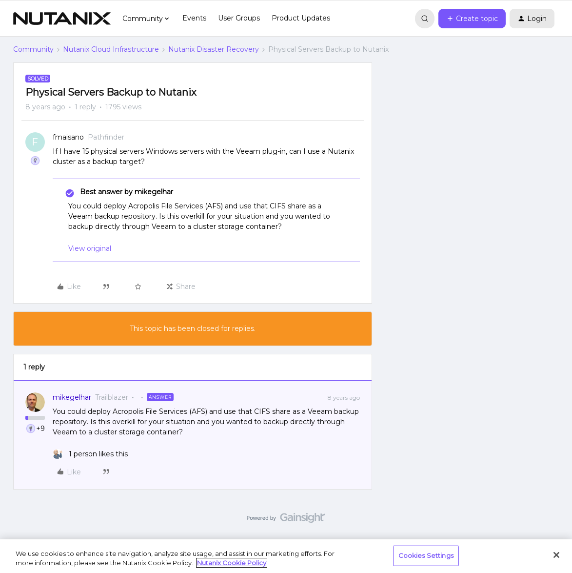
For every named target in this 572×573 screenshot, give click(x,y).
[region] (286, 556)
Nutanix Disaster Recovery (213, 49)
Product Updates (301, 18)
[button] (472, 18)
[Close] (556, 555)
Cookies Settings (426, 555)
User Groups (239, 18)
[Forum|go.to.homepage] (62, 18)
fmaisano (68, 137)
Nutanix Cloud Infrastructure (111, 49)
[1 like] (90, 454)
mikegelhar (72, 397)
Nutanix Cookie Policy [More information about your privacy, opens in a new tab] (231, 563)
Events (194, 18)
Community (33, 49)
